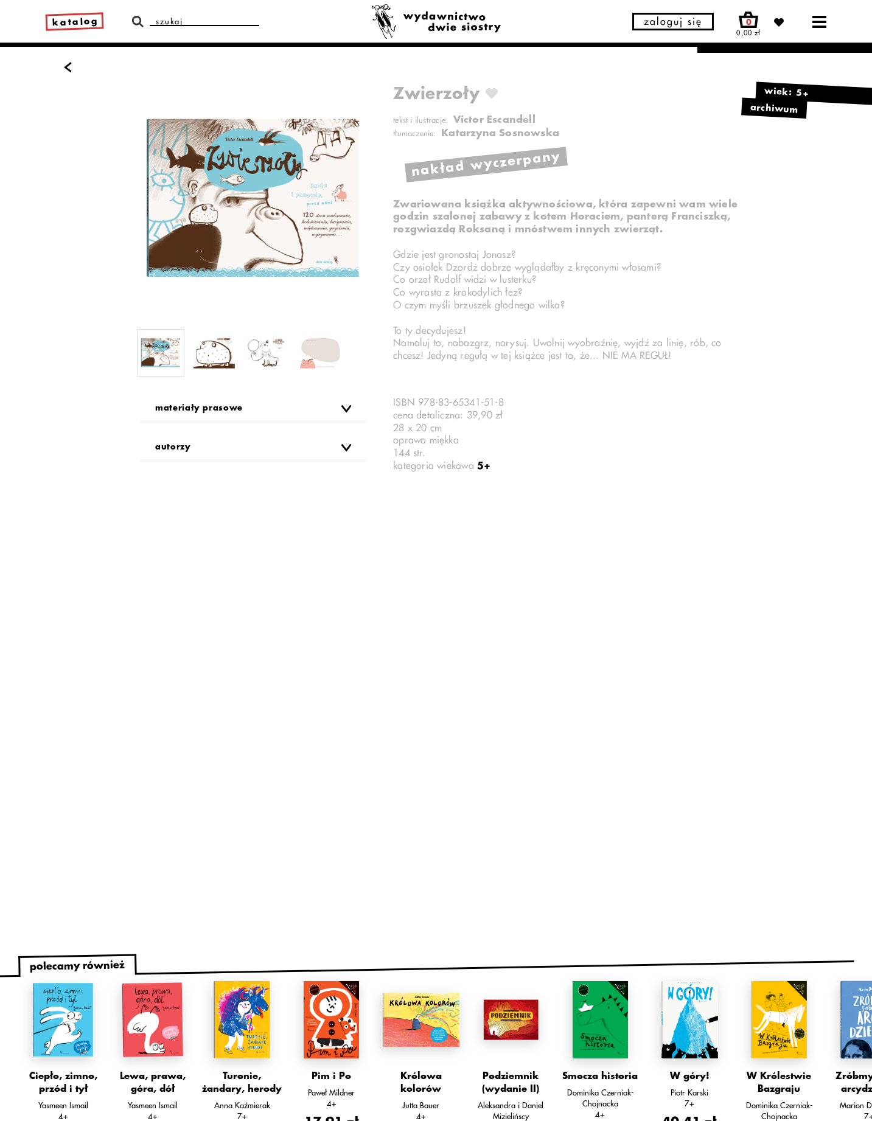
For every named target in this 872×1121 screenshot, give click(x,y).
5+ (483, 466)
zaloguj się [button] (673, 22)
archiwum (774, 108)
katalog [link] (75, 22)
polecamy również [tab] (77, 966)
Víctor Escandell (494, 120)
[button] (253, 411)
